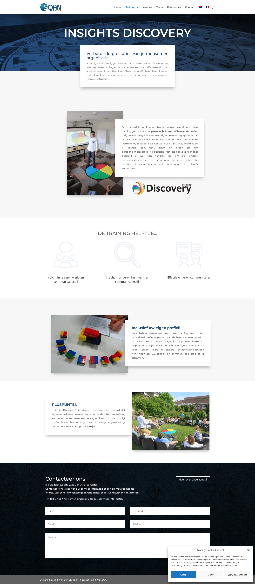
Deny (211, 574)
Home (117, 7)
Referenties (174, 7)
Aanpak (147, 7)
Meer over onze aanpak (193, 479)
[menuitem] (200, 10)
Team (159, 7)
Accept (183, 574)
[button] (248, 550)
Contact (190, 7)
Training (130, 7)
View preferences (237, 574)
